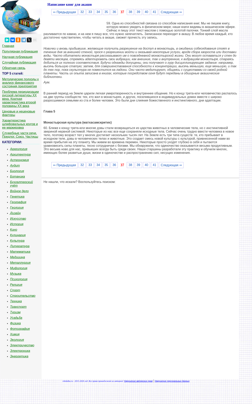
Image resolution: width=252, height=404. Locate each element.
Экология (17, 339)
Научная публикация (17, 57)
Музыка (15, 273)
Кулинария (18, 235)
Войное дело (19, 191)
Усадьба (16, 317)
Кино (13, 229)
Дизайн (15, 213)
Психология (18, 279)
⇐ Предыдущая (64, 12)
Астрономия (19, 160)
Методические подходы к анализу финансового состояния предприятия (20, 82)
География (18, 202)
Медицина (17, 257)
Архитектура (20, 154)
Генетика (17, 196)
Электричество (22, 345)
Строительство (22, 295)
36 (114, 12)
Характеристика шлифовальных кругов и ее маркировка (20, 124)
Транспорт (18, 306)
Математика (20, 251)
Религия (16, 284)
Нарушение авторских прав (138, 381)
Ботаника (17, 176)
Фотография (20, 328)
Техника (16, 301)
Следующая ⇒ (171, 12)
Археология (18, 149)
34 (98, 12)
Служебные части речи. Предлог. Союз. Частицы (20, 134)
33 (90, 12)
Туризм (15, 312)
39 (138, 12)
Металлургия (20, 262)
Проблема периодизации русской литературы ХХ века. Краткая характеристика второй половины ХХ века (20, 99)
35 (106, 12)
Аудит (15, 165)
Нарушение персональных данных (172, 381)
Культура (17, 240)
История (16, 224)
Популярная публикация (20, 51)
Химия (14, 334)
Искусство (18, 218)
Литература (20, 246)
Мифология (18, 268)
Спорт (15, 290)
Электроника (20, 350)
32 (82, 12)
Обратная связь (13, 68)
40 (146, 12)
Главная (8, 46)
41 (154, 12)
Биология (17, 171)
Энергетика (19, 356)
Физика (15, 323)
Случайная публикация (19, 62)
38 (130, 12)
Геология (17, 207)
